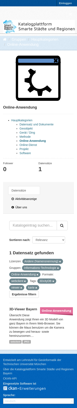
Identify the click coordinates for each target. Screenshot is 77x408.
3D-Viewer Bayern (23, 309)
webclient (15, 341)
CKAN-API (10, 378)
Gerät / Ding (27, 132)
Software (25, 153)
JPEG (27, 341)
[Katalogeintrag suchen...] (33, 225)
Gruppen (19, 39)
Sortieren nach (19, 240)
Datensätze (18, 190)
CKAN (27, 388)
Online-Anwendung (23, 44)
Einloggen (65, 3)
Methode (25, 136)
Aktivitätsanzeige (24, 199)
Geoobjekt (26, 128)
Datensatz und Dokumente (37, 124)
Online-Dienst (28, 145)
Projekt (24, 149)
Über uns (19, 207)
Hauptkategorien (44, 39)
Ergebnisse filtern (24, 294)
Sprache (8, 395)
